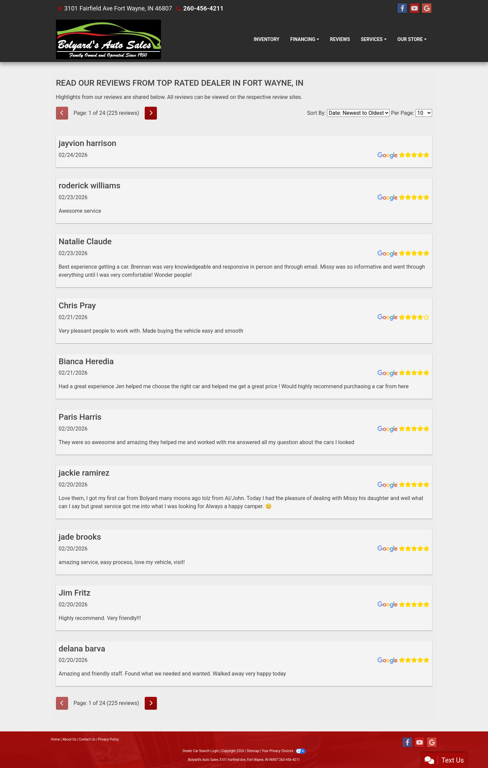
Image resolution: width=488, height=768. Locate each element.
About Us (69, 739)
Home (55, 739)
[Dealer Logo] (108, 39)
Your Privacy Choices (283, 751)
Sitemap (253, 751)
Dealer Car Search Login (201, 751)
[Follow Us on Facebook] (402, 8)
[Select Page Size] (423, 113)
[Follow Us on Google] (426, 8)
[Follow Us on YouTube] (414, 8)
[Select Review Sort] (358, 113)
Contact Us (87, 739)
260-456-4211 (203, 8)
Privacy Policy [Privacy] (108, 739)
